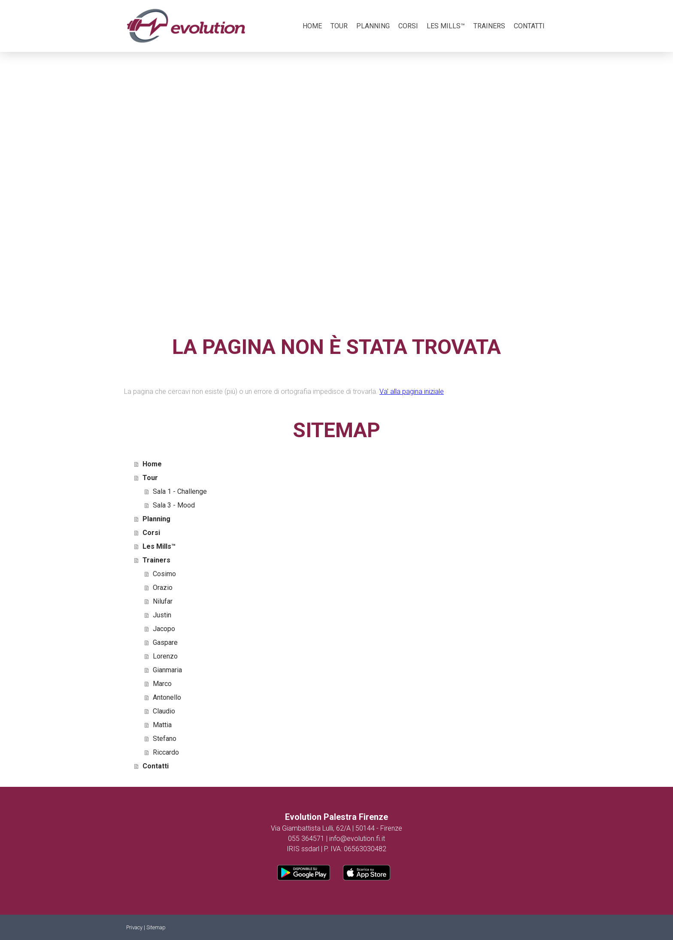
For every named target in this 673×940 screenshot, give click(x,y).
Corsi (408, 26)
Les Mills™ (446, 26)
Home (312, 26)
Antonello (167, 697)
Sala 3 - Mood (174, 505)
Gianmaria (167, 670)
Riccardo (166, 752)
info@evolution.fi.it (357, 838)
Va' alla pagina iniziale (411, 391)
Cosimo (164, 574)
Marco (162, 684)
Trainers (489, 26)
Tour (339, 26)
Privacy (134, 927)
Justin (162, 615)
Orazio (163, 587)
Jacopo (164, 629)
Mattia (162, 725)
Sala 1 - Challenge (180, 491)
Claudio (164, 711)
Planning (373, 26)
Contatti (529, 26)
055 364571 (306, 838)
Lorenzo (165, 656)
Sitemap (156, 927)
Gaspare (165, 642)
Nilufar (163, 601)
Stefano (164, 738)
